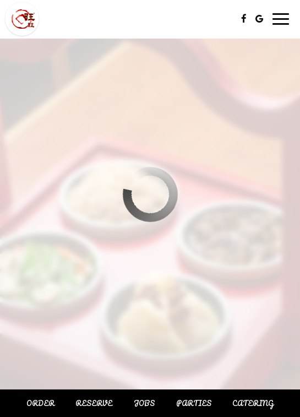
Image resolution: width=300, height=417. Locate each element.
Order (40, 403)
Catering (253, 403)
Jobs (144, 403)
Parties (193, 403)
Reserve (93, 403)
